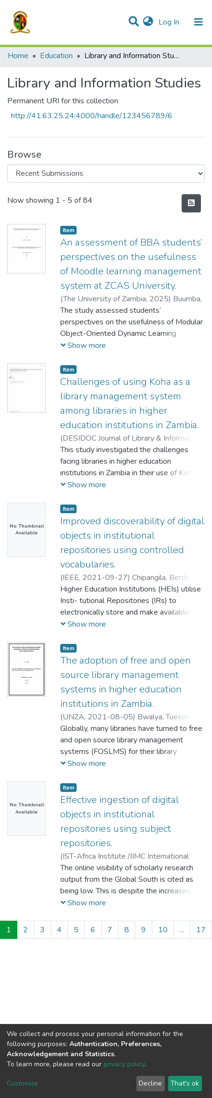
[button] (148, 22)
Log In (170, 22)
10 (163, 930)
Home (18, 55)
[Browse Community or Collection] (106, 173)
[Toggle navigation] (198, 22)
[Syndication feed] (191, 203)
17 (201, 930)
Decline (150, 1083)
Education (56, 55)
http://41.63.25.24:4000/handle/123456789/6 (91, 116)
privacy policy (124, 1064)
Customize (22, 1083)
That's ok (185, 1083)
